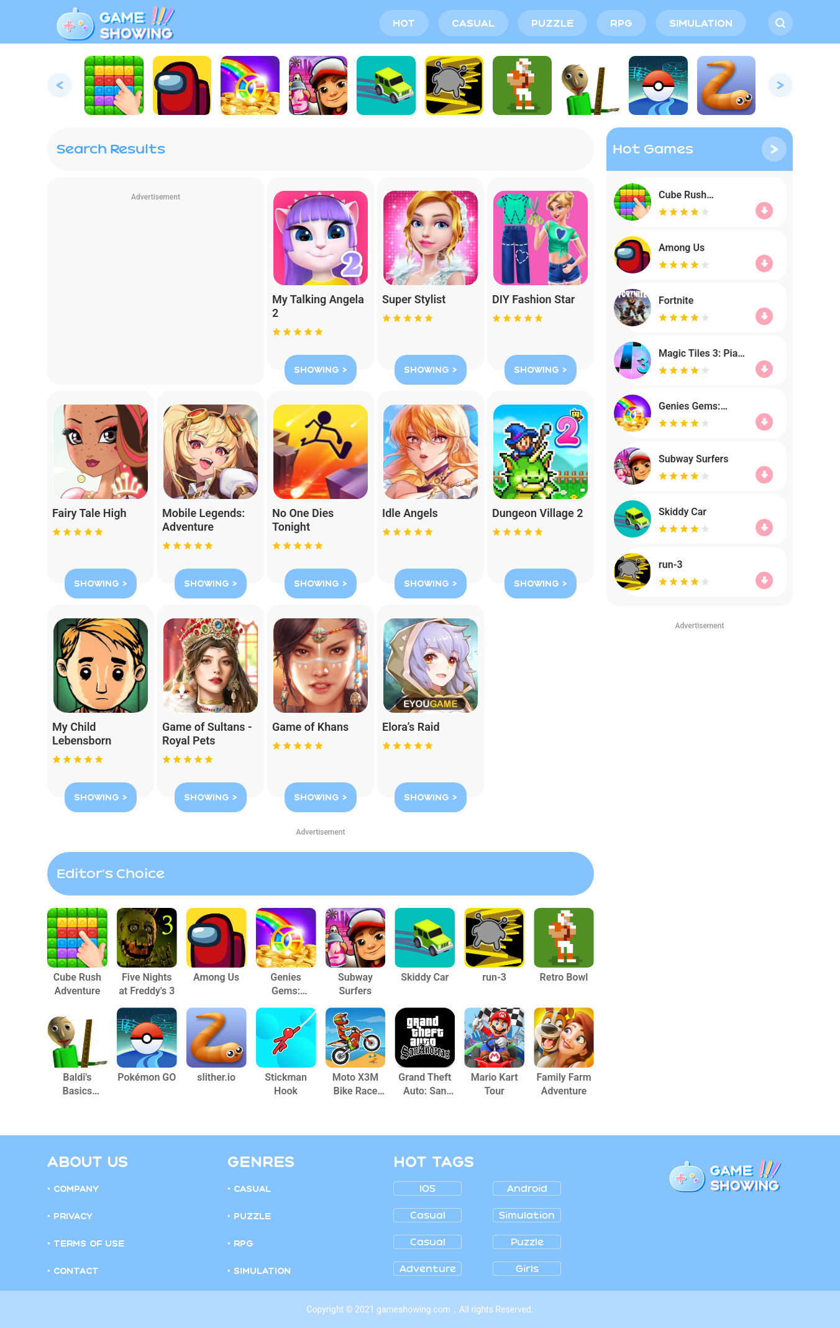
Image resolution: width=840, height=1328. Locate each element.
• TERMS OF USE (85, 1243)
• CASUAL (249, 1188)
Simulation (527, 1215)
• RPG (240, 1243)
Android (527, 1188)
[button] (59, 85)
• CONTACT (73, 1270)
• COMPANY (73, 1188)
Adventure (427, 1269)
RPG (621, 23)
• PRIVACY (70, 1216)
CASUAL (473, 23)
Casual (427, 1215)
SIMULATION (701, 23)
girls (527, 1269)
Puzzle (527, 1242)
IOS (427, 1188)
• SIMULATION (259, 1270)
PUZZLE (552, 23)
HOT (404, 23)
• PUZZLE (249, 1216)
